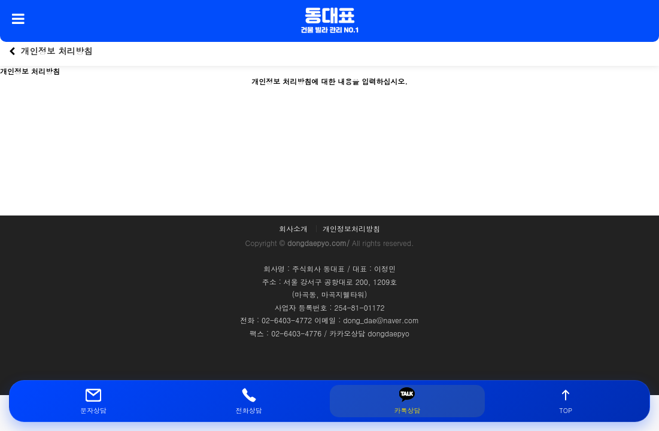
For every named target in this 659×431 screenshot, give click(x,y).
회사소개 (293, 228)
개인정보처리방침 (351, 228)
